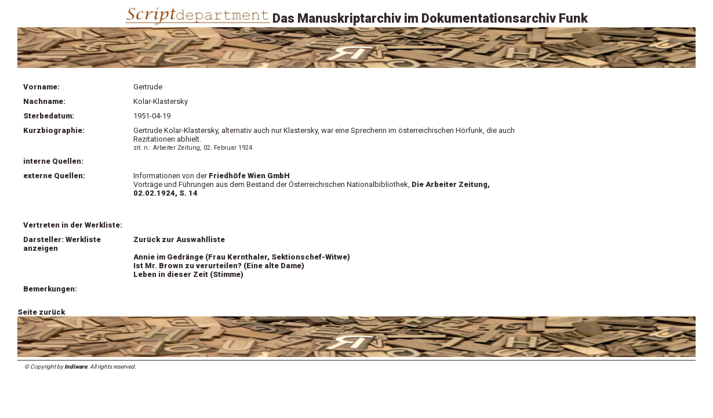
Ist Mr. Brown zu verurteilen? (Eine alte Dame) (218, 265)
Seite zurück (41, 312)
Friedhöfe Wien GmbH (249, 175)
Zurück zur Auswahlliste (179, 239)
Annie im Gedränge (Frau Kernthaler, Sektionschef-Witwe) (241, 257)
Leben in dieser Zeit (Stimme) (188, 274)
